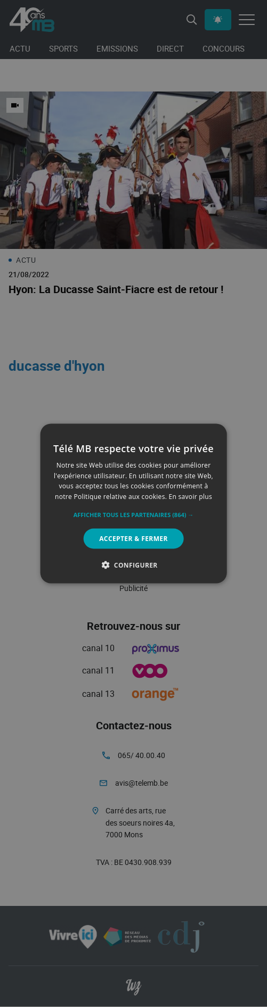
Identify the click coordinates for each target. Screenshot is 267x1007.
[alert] (133, 503)
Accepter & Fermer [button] (133, 538)
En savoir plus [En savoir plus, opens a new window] (190, 496)
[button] (134, 515)
